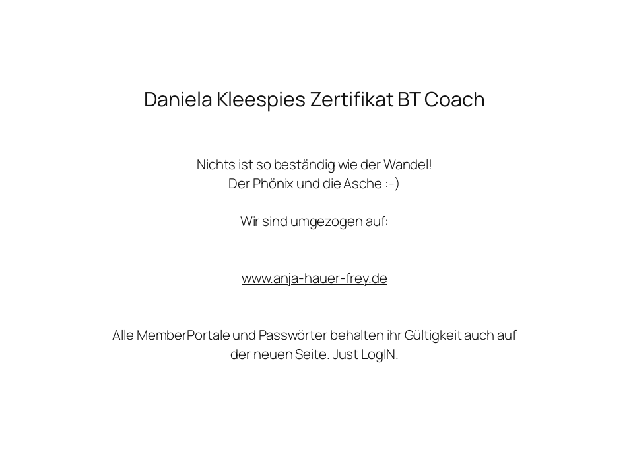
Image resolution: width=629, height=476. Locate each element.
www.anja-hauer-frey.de (314, 277)
